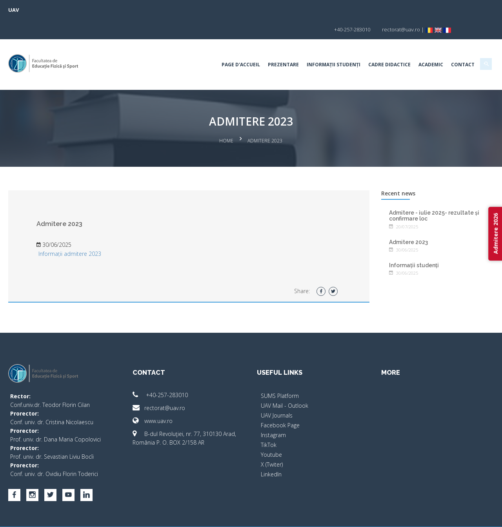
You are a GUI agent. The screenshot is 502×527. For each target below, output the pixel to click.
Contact (449, 45)
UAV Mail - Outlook (284, 383)
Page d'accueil (227, 45)
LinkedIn (271, 452)
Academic (417, 45)
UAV (27, 9)
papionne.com (438, 515)
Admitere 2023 (401, 219)
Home (227, 120)
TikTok (268, 422)
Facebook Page (280, 403)
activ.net (471, 515)
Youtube (271, 432)
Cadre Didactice (376, 45)
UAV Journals (277, 393)
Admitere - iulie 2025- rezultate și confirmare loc (427, 193)
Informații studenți (320, 45)
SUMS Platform (280, 373)
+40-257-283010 (167, 372)
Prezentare (270, 45)
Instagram (273, 412)
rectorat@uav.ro (165, 385)
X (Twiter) (272, 442)
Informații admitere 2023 (83, 231)
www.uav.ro (159, 398)
